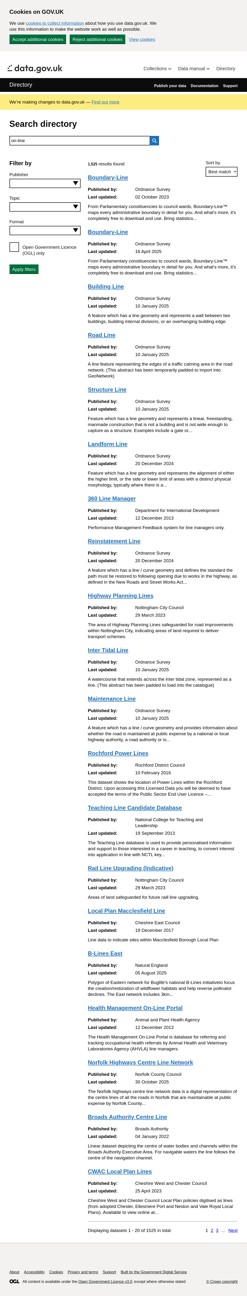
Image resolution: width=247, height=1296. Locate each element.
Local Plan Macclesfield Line (126, 911)
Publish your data (170, 86)
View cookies (142, 39)
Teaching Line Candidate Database (135, 807)
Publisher (19, 174)
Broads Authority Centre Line (127, 1117)
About (14, 1272)
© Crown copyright (222, 1282)
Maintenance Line (112, 698)
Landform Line (107, 444)
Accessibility (34, 1272)
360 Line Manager (112, 498)
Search (153, 140)
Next (232, 1230)
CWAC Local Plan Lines (120, 1171)
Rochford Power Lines (118, 753)
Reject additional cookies (97, 39)
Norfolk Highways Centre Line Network (140, 1062)
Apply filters (24, 269)
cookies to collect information (55, 23)
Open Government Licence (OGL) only (50, 250)
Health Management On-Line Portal (135, 1008)
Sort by (213, 162)
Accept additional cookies (37, 39)
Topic (15, 198)
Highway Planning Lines (120, 595)
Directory (225, 68)
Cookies (56, 1272)
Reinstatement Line (114, 541)
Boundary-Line (108, 177)
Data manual (192, 68)
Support (230, 86)
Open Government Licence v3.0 (105, 1282)
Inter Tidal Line (108, 650)
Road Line (101, 335)
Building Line (106, 286)
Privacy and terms (83, 1272)
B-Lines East (105, 953)
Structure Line (107, 389)
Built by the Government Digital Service (154, 1272)
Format (17, 221)
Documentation (204, 86)
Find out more (105, 101)
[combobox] (45, 183)
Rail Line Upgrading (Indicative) (130, 868)
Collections (156, 68)
